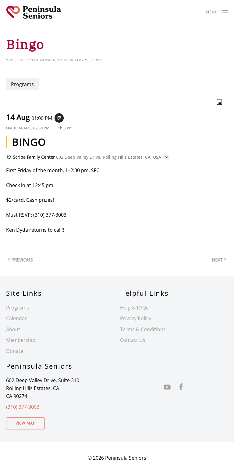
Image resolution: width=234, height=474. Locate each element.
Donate (14, 351)
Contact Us (132, 340)
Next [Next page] (219, 260)
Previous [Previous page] (20, 260)
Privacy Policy (135, 318)
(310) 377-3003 (22, 406)
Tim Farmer (43, 60)
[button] (217, 12)
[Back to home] (33, 12)
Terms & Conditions (143, 329)
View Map (25, 423)
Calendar (16, 318)
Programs (17, 307)
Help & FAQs (134, 307)
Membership (20, 340)
